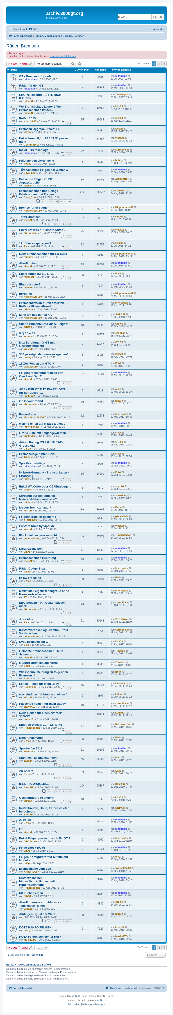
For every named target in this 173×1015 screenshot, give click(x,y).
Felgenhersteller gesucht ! (37, 516)
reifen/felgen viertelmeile (36, 160)
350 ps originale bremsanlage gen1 (43, 354)
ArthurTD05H (31, 871)
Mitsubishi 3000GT (35, 417)
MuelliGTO (30, 939)
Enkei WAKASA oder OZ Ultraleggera (45, 486)
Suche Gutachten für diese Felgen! (43, 324)
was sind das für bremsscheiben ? (43, 694)
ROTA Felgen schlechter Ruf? (40, 936)
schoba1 (29, 336)
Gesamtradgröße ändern (36, 797)
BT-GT (27, 896)
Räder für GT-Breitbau (34, 784)
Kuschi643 (30, 121)
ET (21, 829)
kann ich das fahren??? (35, 314)
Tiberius (29, 457)
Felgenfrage (27, 414)
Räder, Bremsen (22, 45)
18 (70, 201)
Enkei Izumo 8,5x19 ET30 (36, 274)
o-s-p (118, 389)
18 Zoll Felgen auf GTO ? (36, 363)
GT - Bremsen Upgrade (35, 76)
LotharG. (120, 190)
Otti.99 (119, 216)
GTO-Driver (122, 619)
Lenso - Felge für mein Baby (39, 683)
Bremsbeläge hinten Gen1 (37, 454)
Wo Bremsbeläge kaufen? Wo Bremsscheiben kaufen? (40, 108)
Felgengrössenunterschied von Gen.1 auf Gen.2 (41, 374)
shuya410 (29, 706)
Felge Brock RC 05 (32, 847)
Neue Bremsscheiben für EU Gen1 (43, 254)
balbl (27, 571)
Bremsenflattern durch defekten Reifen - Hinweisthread (41, 304)
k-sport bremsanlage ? (35, 507)
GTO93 (28, 327)
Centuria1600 (31, 144)
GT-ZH (119, 342)
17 (65, 201)
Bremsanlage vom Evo (35, 868)
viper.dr (119, 138)
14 (51, 201)
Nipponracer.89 (33, 210)
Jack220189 (31, 366)
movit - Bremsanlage (33, 150)
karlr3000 (29, 395)
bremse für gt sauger (34, 207)
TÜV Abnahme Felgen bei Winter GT (44, 170)
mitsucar (29, 277)
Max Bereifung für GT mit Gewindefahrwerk (37, 344)
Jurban (28, 800)
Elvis (27, 246)
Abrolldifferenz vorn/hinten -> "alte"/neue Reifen (40, 904)
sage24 (28, 185)
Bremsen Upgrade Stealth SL (39, 129)
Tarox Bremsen (30, 217)
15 (56, 201)
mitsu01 (28, 101)
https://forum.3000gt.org (63, 56)
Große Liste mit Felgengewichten (42, 433)
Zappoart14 (122, 178)
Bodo (118, 507)
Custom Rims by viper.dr (36, 526)
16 (60, 201)
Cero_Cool (30, 197)
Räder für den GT (31, 85)
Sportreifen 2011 (30, 748)
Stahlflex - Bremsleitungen (38, 757)
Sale (26, 644)
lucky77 (28, 930)
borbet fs (25, 293)
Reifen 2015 (27, 118)
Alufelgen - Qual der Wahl (37, 914)
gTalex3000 (30, 519)
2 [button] (159, 64)
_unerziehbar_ (32, 426)
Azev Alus (26, 619)
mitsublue (30, 79)
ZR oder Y (26, 771)
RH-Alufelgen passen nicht (38, 535)
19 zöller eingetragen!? (35, 243)
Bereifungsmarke (31, 737)
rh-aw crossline (30, 577)
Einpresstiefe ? (30, 284)
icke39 (119, 106)
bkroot (28, 132)
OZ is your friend (31, 401)
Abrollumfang (29, 263)
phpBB (74, 996)
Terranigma (122, 94)
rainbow (28, 257)
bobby (27, 163)
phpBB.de (101, 1000)
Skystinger (30, 173)
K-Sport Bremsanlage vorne (38, 662)
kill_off (28, 510)
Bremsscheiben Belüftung (37, 558)
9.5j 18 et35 (27, 333)
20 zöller (25, 820)
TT (25, 597)
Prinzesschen (32, 727)
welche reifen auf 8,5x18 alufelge (42, 423)
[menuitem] (33, 29)
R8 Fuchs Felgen (31, 893)
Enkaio (119, 128)
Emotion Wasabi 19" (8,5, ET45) (41, 724)
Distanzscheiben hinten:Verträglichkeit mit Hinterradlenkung (37, 881)
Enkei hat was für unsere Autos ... (43, 230)
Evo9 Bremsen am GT (34, 641)
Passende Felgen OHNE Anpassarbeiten (36, 180)
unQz (27, 551)
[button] (164, 63)
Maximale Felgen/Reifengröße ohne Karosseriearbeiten (44, 592)
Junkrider (29, 436)
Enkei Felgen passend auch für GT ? (45, 838)
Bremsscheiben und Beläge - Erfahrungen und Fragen (39, 192)
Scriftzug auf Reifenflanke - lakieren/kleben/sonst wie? (38, 497)
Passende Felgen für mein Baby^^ (43, 703)
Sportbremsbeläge (32, 463)
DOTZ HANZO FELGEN (35, 927)
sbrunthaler (122, 149)
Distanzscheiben (31, 548)
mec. (118, 757)
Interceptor (121, 302)
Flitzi (118, 273)
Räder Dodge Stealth (33, 568)
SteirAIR (29, 220)
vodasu (28, 908)
